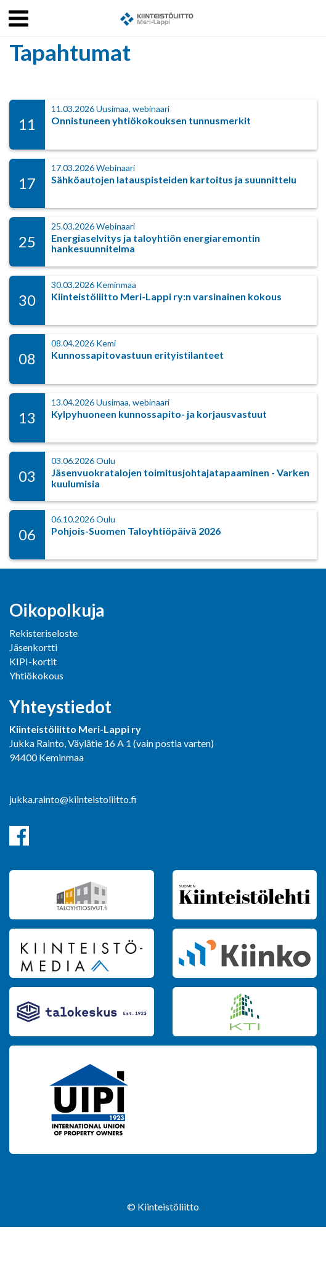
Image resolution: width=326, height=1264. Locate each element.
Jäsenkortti (33, 647)
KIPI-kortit (33, 661)
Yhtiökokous (36, 675)
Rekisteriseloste (43, 633)
